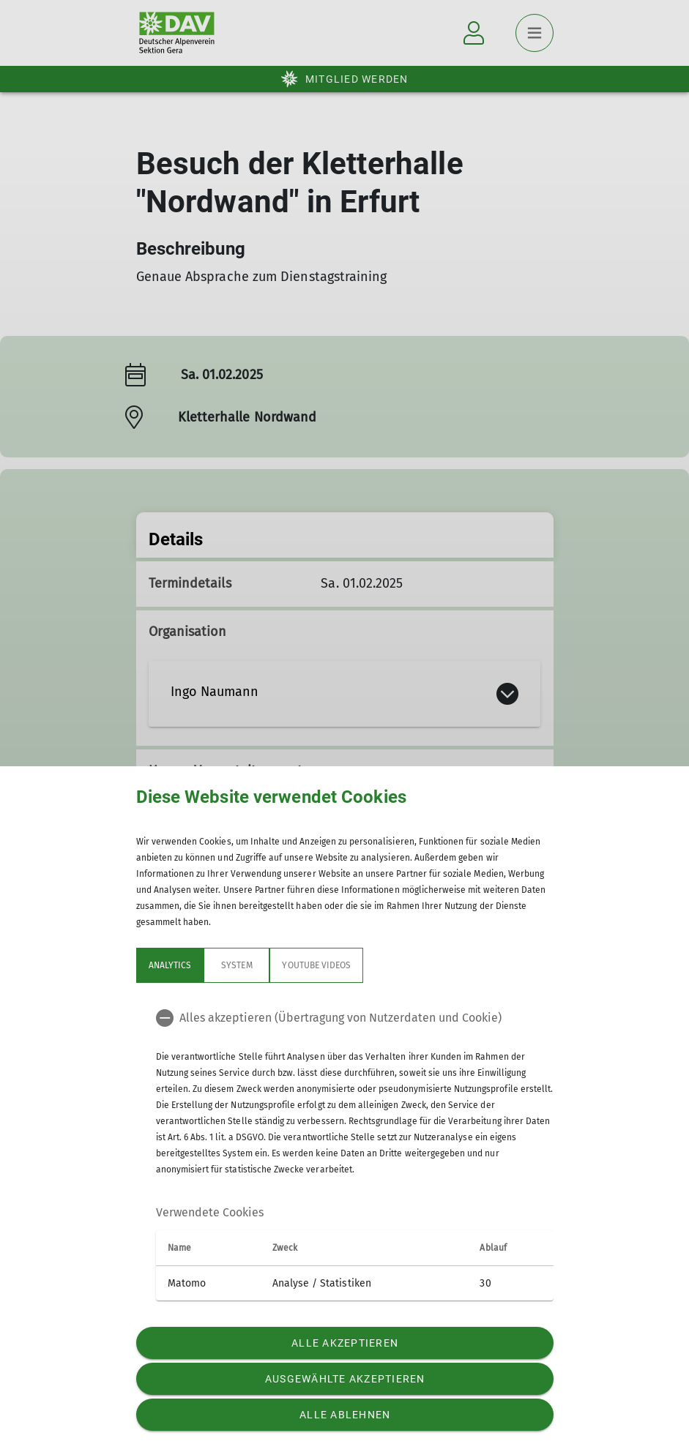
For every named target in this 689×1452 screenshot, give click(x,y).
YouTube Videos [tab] (316, 965)
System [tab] (236, 965)
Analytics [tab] (170, 965)
